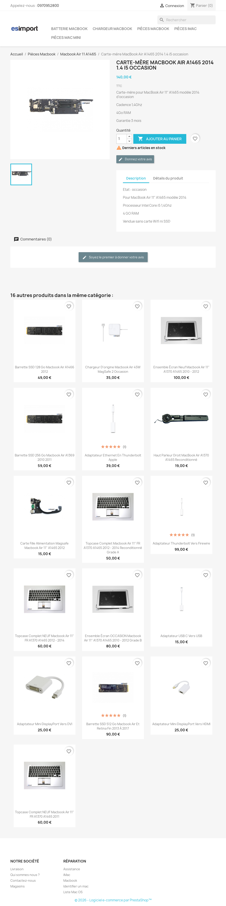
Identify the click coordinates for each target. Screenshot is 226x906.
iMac (66, 875)
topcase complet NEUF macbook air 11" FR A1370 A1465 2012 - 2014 (44, 638)
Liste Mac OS (73, 892)
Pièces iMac (185, 28)
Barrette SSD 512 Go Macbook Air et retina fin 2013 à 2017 (112, 726)
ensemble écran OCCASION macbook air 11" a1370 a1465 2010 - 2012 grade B (113, 638)
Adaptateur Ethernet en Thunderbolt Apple (113, 457)
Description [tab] (136, 178)
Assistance (71, 869)
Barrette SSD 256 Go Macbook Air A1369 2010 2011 (44, 457)
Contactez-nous (23, 880)
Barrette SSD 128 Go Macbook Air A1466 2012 (44, 369)
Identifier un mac (76, 886)
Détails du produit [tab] (168, 178)
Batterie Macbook (69, 28)
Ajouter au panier (160, 139)
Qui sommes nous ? (25, 875)
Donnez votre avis (135, 159)
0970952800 (48, 5)
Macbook (70, 880)
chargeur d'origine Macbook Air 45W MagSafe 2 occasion (113, 369)
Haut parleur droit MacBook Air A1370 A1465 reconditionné (181, 457)
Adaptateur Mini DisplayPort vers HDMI (181, 724)
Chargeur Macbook (112, 28)
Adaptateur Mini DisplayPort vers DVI (44, 724)
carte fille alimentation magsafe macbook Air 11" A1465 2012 (44, 545)
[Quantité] (121, 139)
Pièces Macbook (153, 28)
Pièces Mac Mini (66, 37)
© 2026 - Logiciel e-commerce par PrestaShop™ (113, 900)
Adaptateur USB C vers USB (181, 636)
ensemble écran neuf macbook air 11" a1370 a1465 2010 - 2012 (181, 369)
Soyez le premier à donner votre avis (113, 257)
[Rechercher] (186, 19)
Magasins (17, 886)
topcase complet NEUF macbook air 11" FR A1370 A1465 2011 (44, 814)
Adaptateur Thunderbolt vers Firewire (181, 543)
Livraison (17, 869)
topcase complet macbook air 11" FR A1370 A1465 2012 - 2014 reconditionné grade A (113, 547)
